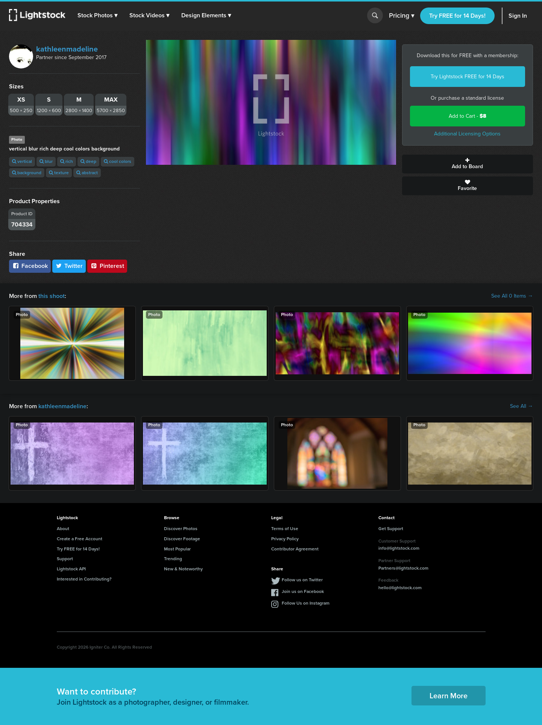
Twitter (69, 265)
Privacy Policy (285, 538)
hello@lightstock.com (400, 587)
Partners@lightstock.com (403, 568)
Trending (173, 558)
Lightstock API (71, 568)
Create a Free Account (79, 538)
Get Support (390, 528)
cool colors (117, 161)
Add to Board (467, 164)
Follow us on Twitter (302, 579)
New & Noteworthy (183, 568)
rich (66, 161)
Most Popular (177, 549)
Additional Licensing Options (467, 134)
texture (59, 172)
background (26, 172)
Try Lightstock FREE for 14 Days (467, 77)
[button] (97, 15)
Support (65, 558)
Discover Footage (182, 538)
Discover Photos (180, 528)
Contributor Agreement (295, 549)
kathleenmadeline (67, 49)
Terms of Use (284, 528)
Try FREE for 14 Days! (457, 15)
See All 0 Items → (512, 296)
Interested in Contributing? (84, 579)
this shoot (51, 296)
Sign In (518, 15)
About (63, 528)
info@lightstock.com (398, 548)
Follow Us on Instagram (305, 603)
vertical (22, 161)
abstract (87, 172)
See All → (521, 406)
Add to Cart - (467, 116)
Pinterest (107, 265)
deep (88, 161)
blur (46, 161)
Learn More (449, 695)
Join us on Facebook (303, 591)
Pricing (401, 16)
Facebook (30, 265)
